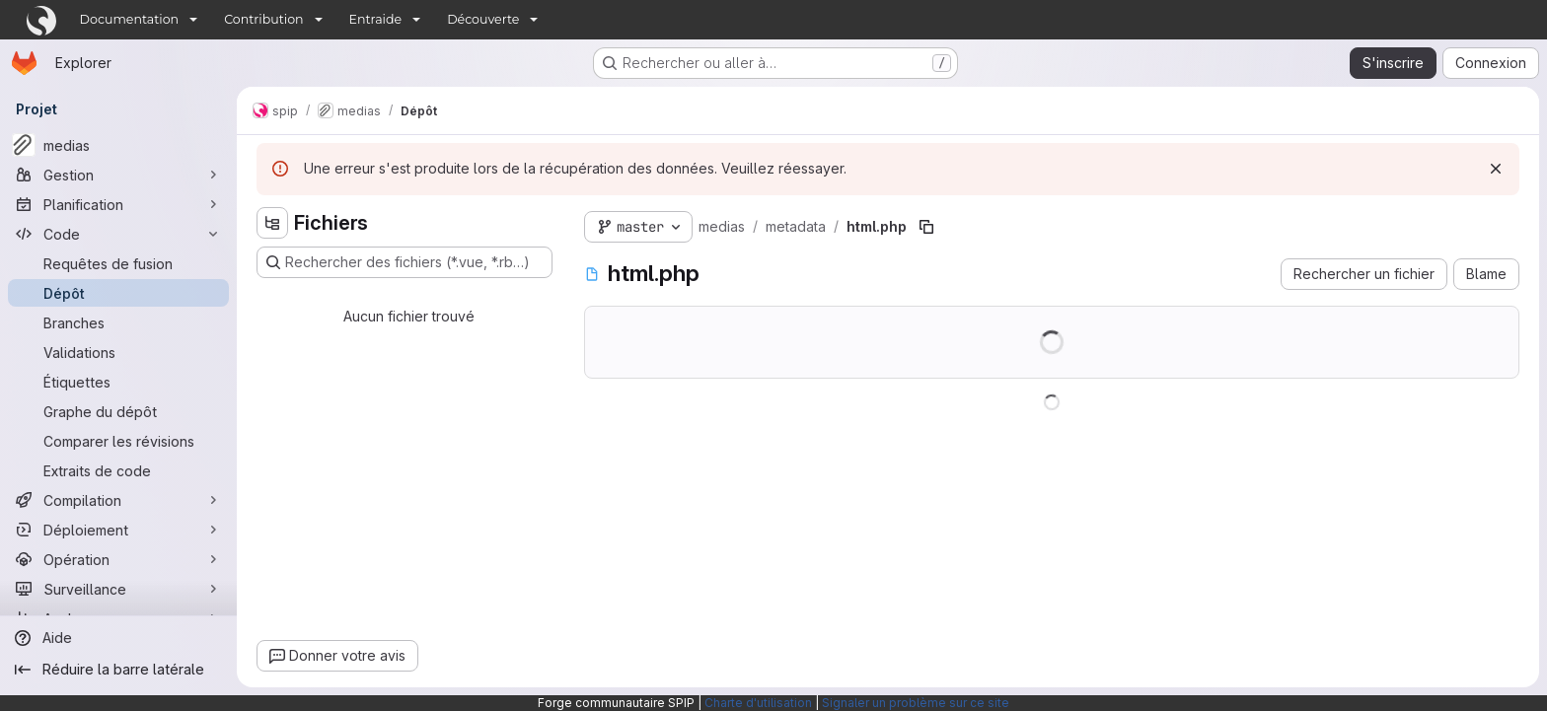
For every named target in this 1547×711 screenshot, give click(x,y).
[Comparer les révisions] (118, 441)
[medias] (118, 145)
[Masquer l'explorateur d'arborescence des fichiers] (272, 223)
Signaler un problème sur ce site (915, 702)
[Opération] (118, 559)
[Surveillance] (118, 589)
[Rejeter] (1496, 168)
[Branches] (118, 322)
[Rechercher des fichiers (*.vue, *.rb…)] (404, 262)
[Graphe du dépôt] (118, 411)
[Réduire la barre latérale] (118, 669)
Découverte (483, 19)
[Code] (118, 234)
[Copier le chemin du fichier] (926, 227)
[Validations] (118, 352)
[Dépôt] (118, 293)
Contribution (263, 19)
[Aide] (118, 638)
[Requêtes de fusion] (118, 263)
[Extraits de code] (118, 470)
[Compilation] (118, 500)
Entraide (376, 19)
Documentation (130, 19)
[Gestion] (118, 174)
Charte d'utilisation (758, 702)
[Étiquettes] (118, 381)
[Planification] (118, 204)
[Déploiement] (118, 529)
